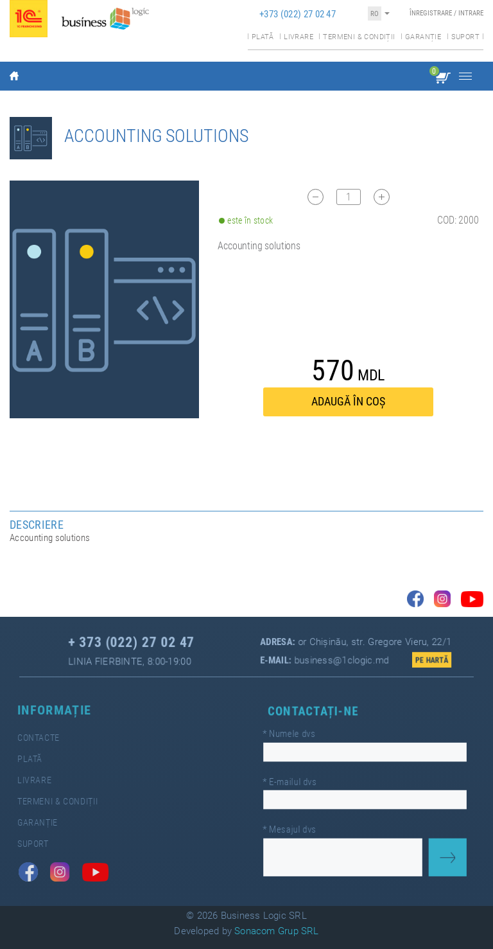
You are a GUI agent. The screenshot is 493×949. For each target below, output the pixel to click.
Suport (465, 37)
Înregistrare (431, 13)
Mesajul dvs (293, 826)
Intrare (470, 13)
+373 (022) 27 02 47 (297, 14)
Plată (263, 37)
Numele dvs (293, 736)
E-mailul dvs (294, 781)
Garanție (423, 37)
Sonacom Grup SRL (276, 931)
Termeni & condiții (359, 37)
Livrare (298, 37)
